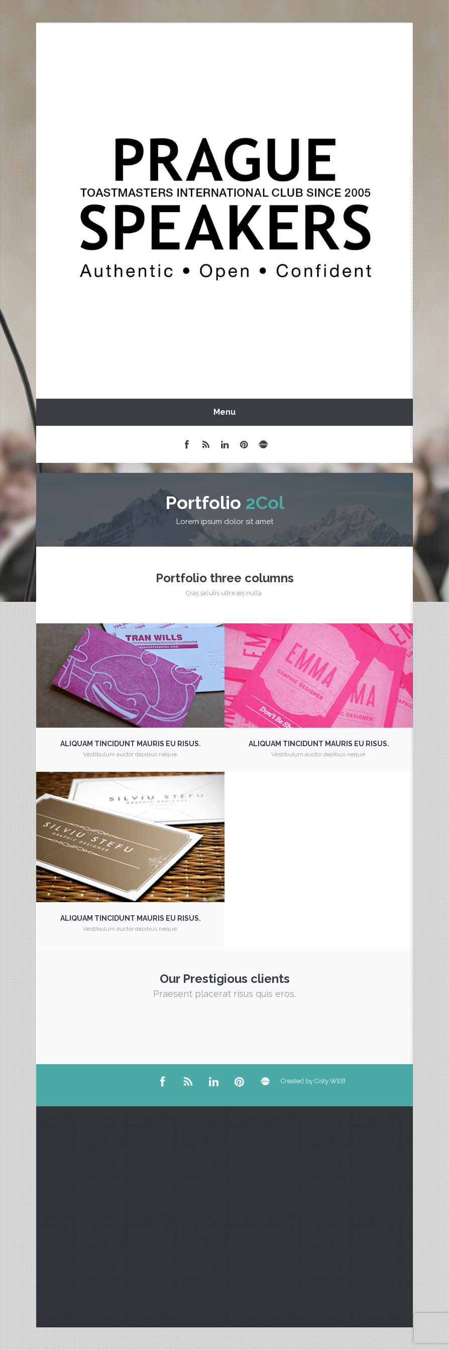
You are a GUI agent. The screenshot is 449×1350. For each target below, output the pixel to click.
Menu (224, 412)
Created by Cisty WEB (291, 1081)
